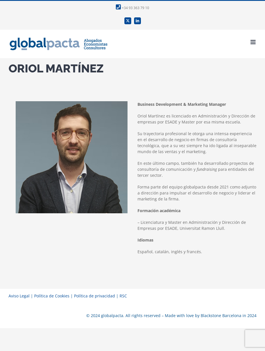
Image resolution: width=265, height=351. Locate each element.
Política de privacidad (94, 296)
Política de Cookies (51, 296)
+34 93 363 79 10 (132, 7)
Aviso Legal (19, 296)
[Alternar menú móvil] (253, 42)
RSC (123, 296)
